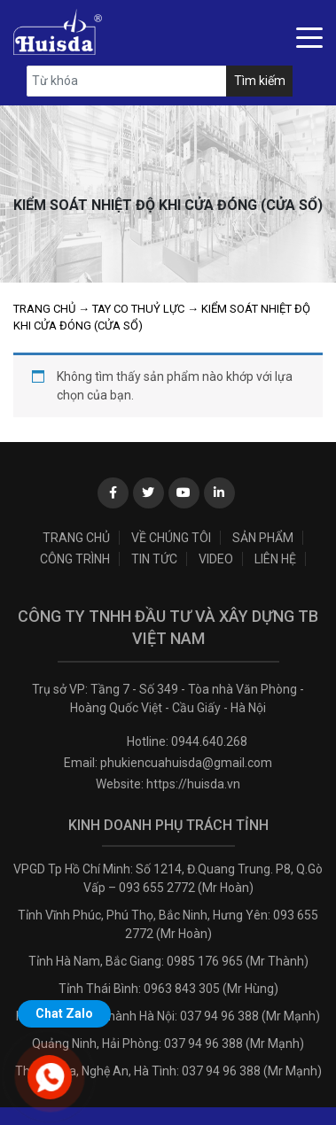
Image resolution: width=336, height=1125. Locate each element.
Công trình (75, 559)
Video (216, 559)
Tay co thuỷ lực (138, 308)
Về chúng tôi (171, 538)
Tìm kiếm (259, 81)
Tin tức (154, 559)
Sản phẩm (262, 538)
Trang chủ (44, 308)
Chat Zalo (64, 1013)
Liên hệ (275, 559)
